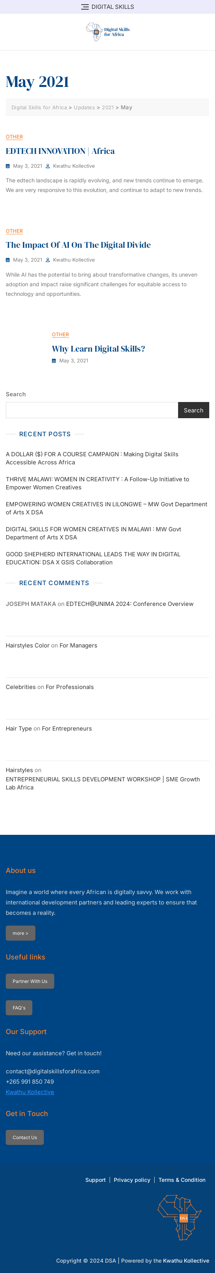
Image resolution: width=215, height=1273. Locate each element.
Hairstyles (19, 770)
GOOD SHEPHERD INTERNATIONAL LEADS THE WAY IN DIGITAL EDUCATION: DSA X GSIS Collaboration (93, 558)
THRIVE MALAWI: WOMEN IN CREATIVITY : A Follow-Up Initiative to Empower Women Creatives (97, 483)
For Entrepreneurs (67, 728)
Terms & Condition (181, 1179)
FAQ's (19, 1008)
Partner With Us (30, 981)
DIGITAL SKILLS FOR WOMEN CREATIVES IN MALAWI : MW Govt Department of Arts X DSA (93, 533)
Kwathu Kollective (74, 166)
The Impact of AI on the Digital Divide (78, 244)
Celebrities (21, 687)
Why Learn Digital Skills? (98, 348)
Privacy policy (132, 1179)
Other (14, 136)
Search (16, 394)
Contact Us (25, 1137)
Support (95, 1179)
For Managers (78, 645)
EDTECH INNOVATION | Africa (60, 151)
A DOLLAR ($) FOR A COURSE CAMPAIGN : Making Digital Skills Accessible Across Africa (92, 458)
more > (20, 933)
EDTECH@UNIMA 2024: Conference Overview (129, 603)
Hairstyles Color (28, 645)
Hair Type (19, 728)
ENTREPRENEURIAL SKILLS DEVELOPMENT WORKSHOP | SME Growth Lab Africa (103, 783)
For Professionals (70, 687)
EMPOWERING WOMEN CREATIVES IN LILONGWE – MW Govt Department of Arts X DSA (106, 508)
